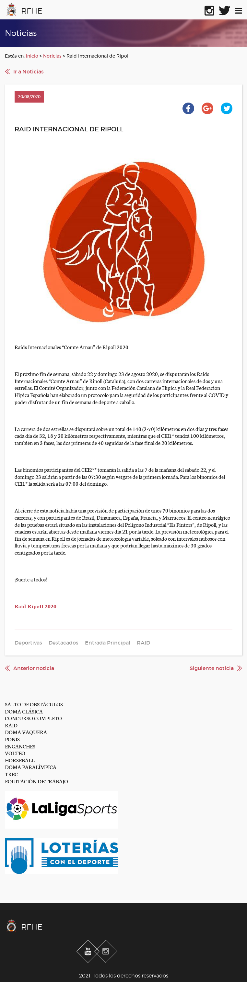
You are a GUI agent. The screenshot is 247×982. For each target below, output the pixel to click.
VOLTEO (15, 752)
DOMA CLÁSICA (24, 711)
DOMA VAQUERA (26, 731)
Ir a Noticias (28, 71)
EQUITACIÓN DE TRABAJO (36, 781)
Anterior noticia (33, 668)
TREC (11, 774)
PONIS (12, 739)
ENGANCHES (20, 746)
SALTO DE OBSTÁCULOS (34, 704)
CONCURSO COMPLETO (33, 718)
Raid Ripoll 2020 (35, 606)
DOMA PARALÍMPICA (30, 766)
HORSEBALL (19, 760)
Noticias (52, 56)
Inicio (32, 56)
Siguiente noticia (212, 668)
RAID (11, 725)
